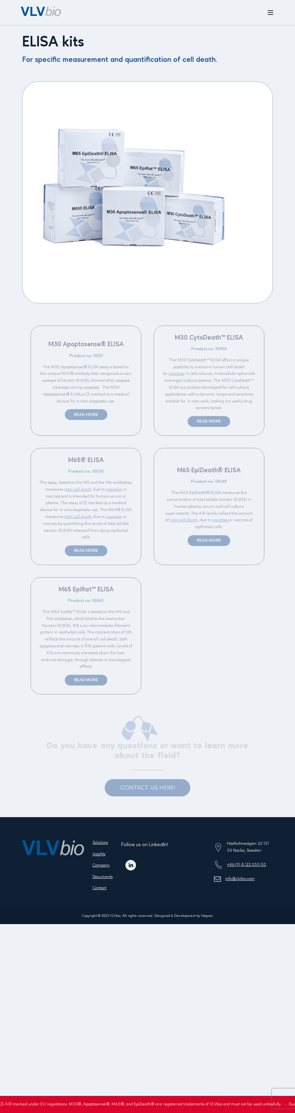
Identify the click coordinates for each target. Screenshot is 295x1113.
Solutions (100, 843)
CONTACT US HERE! (147, 790)
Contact (99, 888)
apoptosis (176, 377)
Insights (99, 854)
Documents (103, 877)
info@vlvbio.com (240, 879)
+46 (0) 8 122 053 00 (246, 865)
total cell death (78, 492)
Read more (86, 417)
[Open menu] (270, 13)
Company (101, 865)
